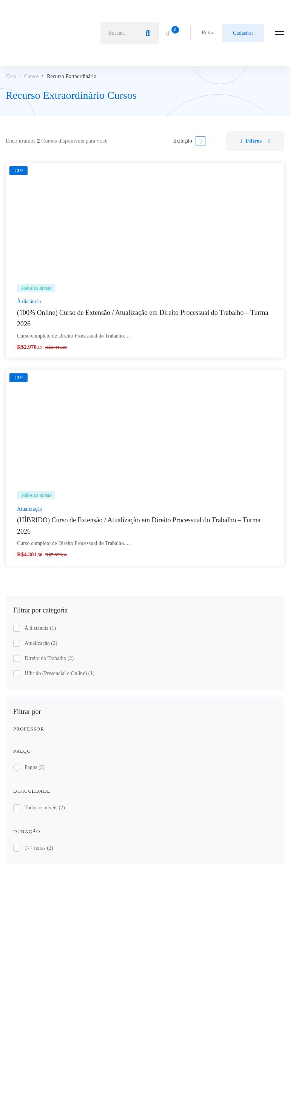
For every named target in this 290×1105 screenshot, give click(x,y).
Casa (11, 76)
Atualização (41, 643)
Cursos (31, 76)
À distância (40, 628)
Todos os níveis (45, 807)
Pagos (35, 767)
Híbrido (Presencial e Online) (59, 673)
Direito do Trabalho (49, 658)
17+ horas (39, 848)
